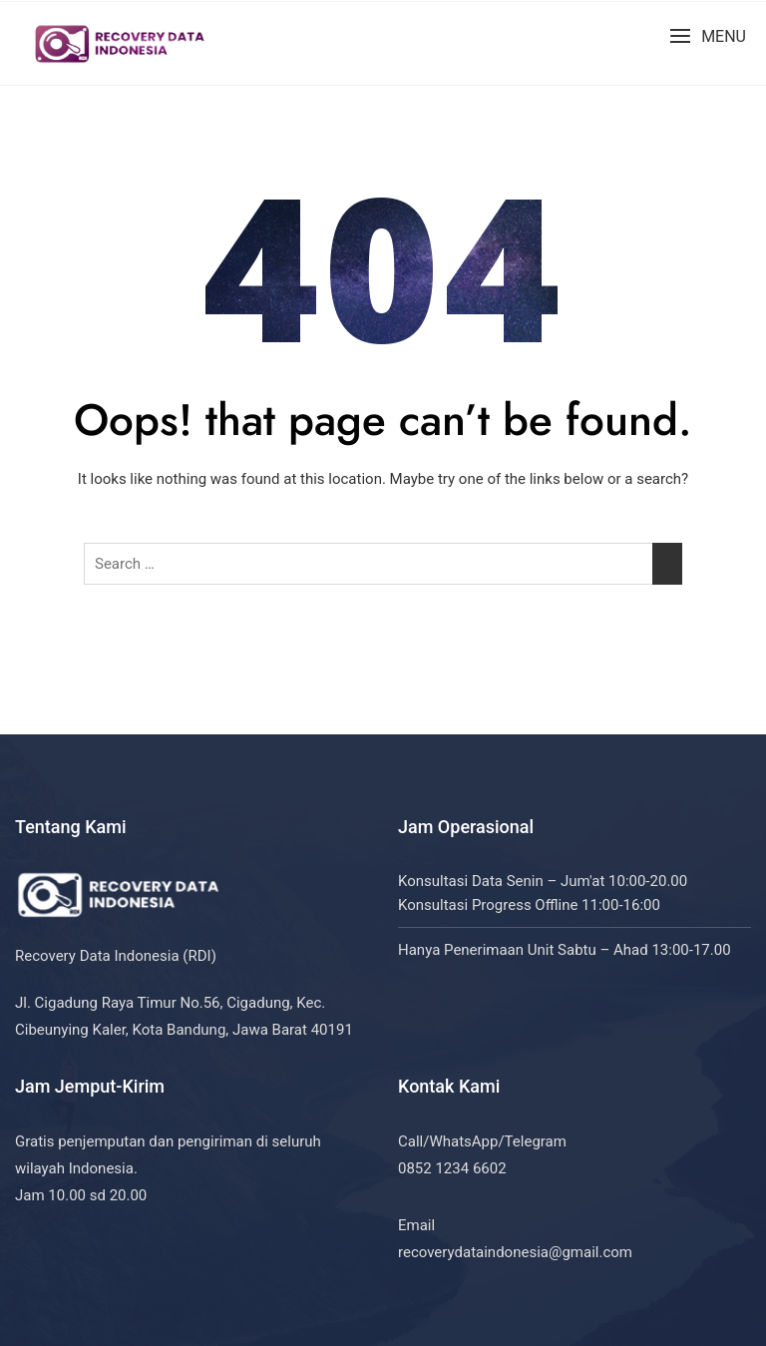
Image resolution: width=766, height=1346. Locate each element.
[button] (707, 36)
